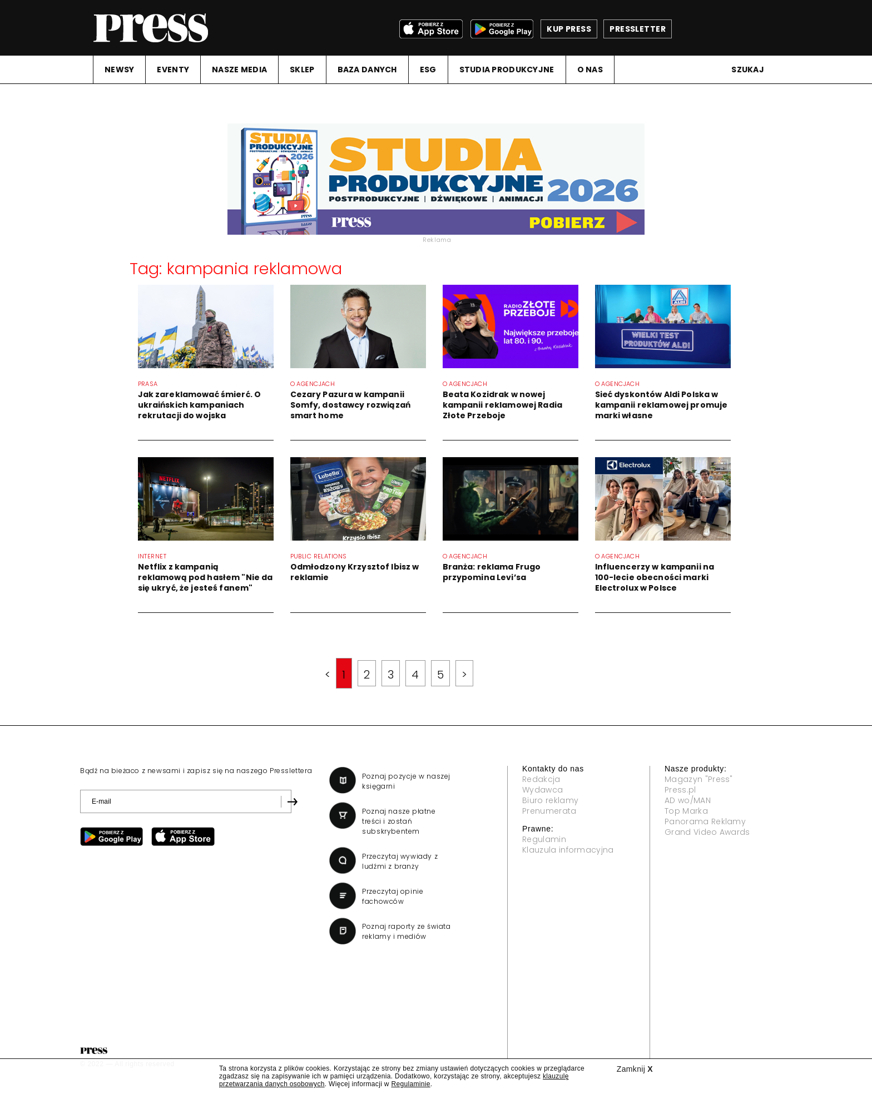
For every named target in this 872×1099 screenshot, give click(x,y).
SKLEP (302, 69)
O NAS (590, 69)
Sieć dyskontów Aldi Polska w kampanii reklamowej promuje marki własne (661, 405)
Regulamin (544, 839)
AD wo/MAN (688, 800)
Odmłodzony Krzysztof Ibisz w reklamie (354, 572)
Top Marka (686, 810)
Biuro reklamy (550, 800)
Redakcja (541, 779)
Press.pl (680, 789)
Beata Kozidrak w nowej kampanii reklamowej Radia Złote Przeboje (503, 405)
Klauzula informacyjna (568, 849)
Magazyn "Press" (699, 779)
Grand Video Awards (707, 832)
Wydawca (542, 789)
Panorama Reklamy (705, 821)
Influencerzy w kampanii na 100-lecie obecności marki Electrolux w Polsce (655, 577)
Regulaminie (410, 1084)
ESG (428, 69)
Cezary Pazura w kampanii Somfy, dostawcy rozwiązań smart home (350, 405)
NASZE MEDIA (239, 69)
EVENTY (173, 69)
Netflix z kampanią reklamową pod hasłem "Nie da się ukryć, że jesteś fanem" (205, 577)
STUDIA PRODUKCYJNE (506, 69)
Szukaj (747, 69)
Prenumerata (549, 810)
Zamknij (635, 1069)
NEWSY (119, 69)
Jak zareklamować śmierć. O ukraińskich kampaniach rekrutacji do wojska (199, 405)
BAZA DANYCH (367, 69)
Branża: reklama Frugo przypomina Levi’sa (492, 572)
